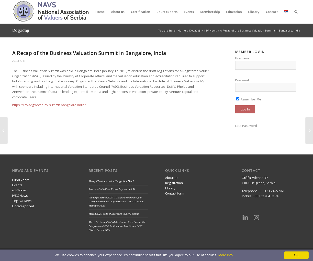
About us (171, 177)
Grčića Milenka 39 (255, 177)
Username (242, 58)
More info (225, 255)
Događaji (20, 30)
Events (17, 185)
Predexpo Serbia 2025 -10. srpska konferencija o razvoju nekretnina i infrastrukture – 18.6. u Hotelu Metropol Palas (116, 201)
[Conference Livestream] (309, 130)
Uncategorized (23, 206)
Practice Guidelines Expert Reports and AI (112, 189)
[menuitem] (100, 11)
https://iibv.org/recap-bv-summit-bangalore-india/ (49, 105)
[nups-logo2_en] (57, 11)
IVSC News (20, 195)
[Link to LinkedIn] (245, 217)
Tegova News (22, 200)
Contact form (174, 193)
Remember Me (248, 99)
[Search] (296, 11)
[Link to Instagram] (256, 217)
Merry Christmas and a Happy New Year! (111, 181)
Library (170, 188)
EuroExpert (20, 180)
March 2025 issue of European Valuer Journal (114, 213)
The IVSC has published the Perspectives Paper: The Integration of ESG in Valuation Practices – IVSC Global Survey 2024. (117, 225)
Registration (174, 183)
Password (242, 80)
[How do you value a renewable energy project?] (4, 130)
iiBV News (19, 190)
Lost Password (246, 125)
